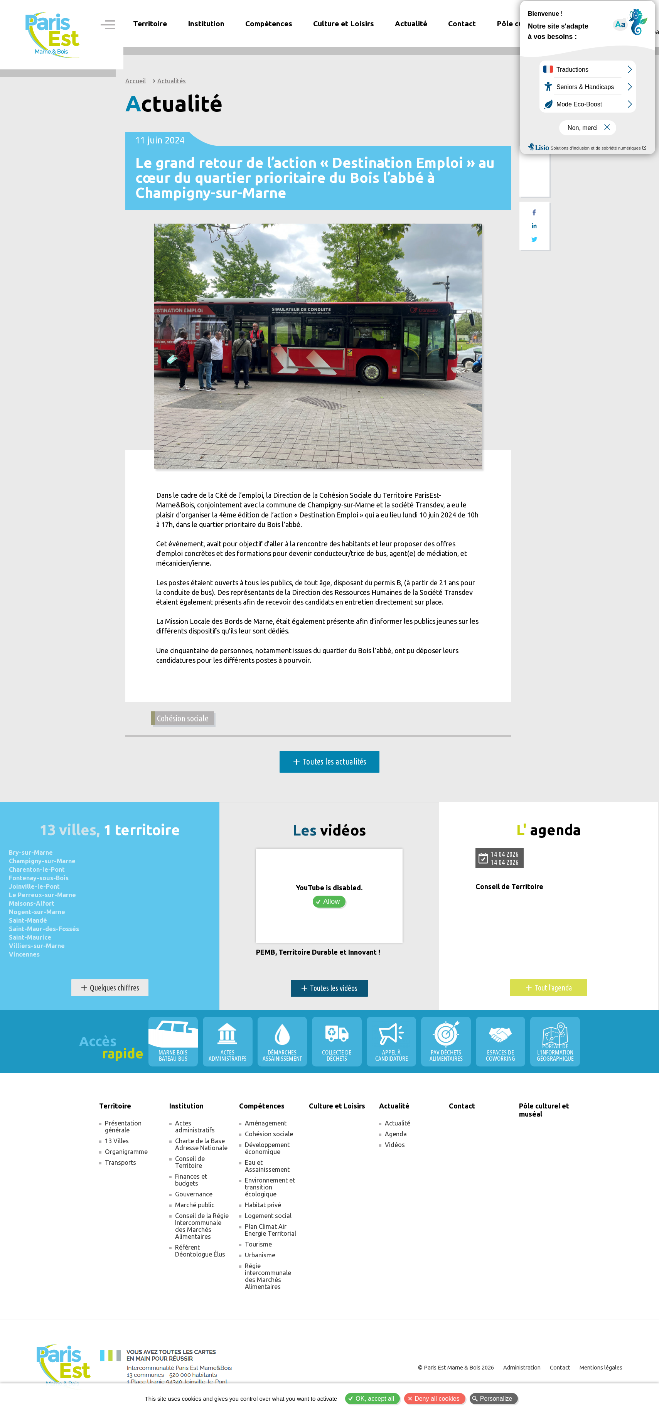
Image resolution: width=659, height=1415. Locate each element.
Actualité (397, 1123)
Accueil (135, 80)
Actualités (171, 80)
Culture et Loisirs (343, 23)
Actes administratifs (195, 1127)
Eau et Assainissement (267, 1166)
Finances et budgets (191, 1180)
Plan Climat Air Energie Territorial (270, 1230)
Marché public (194, 1205)
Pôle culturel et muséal (537, 23)
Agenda (396, 1134)
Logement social (268, 1216)
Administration (521, 1367)
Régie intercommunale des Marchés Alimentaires (268, 1276)
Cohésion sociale (183, 718)
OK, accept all (375, 1398)
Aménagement (266, 1123)
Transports (120, 1162)
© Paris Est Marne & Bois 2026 (455, 1367)
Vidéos (395, 1145)
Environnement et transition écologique (270, 1187)
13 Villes (117, 1141)
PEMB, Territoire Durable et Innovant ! (318, 952)
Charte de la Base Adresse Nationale (201, 1145)
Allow (331, 902)
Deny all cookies (437, 1398)
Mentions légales (600, 1367)
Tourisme (258, 1244)
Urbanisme (260, 1255)
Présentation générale (123, 1127)
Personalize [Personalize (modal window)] (496, 1398)
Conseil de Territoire (509, 887)
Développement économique (267, 1149)
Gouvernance (193, 1194)
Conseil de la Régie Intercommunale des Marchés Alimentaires (202, 1226)
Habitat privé (263, 1205)
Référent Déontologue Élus (200, 1251)
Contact (462, 23)
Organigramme (126, 1152)
